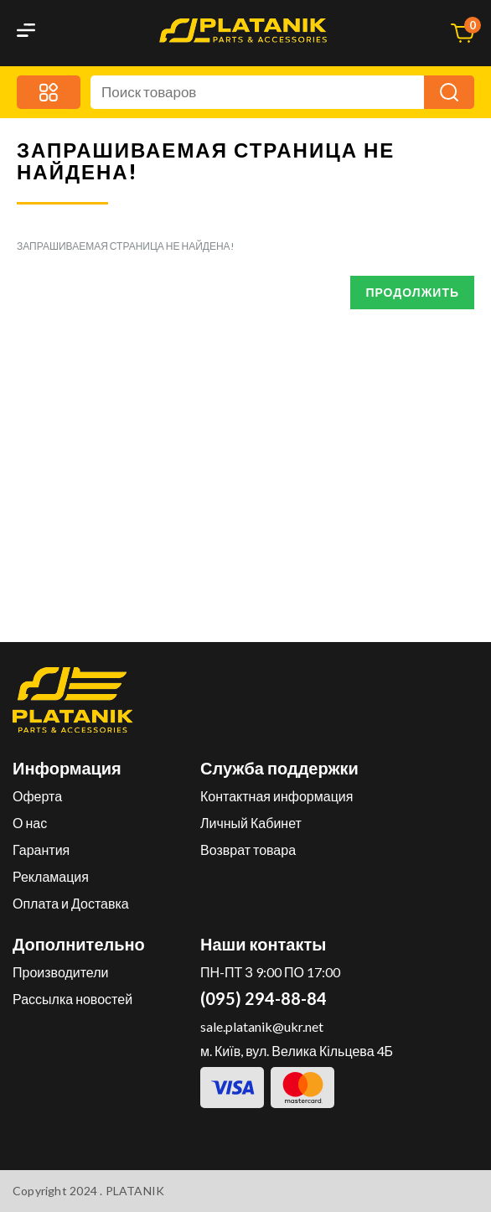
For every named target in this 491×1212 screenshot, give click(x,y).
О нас (30, 823)
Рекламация (51, 876)
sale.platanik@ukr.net (261, 1026)
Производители (61, 972)
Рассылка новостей (72, 999)
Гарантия (41, 849)
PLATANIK (135, 1191)
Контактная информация (276, 796)
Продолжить (412, 292)
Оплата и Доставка (71, 903)
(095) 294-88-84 (263, 998)
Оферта (37, 796)
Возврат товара (248, 849)
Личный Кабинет (251, 823)
